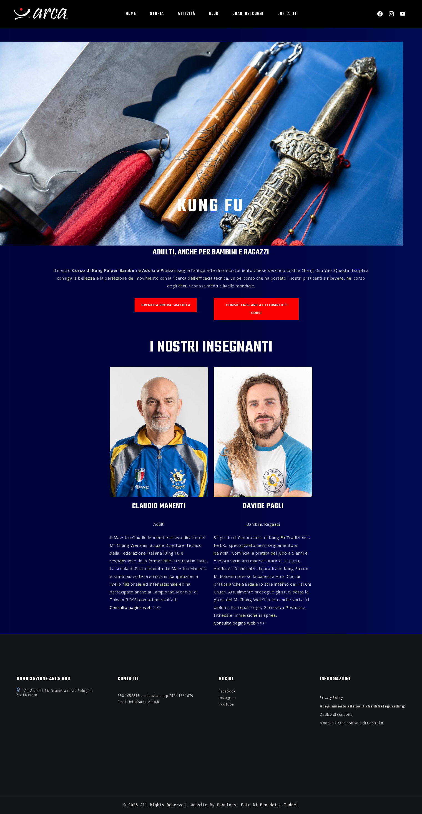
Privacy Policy (331, 697)
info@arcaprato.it (144, 702)
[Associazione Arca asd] (40, 13)
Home (131, 13)
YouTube (226, 704)
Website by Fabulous (213, 805)
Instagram (227, 697)
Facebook (227, 691)
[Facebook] (380, 14)
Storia (157, 13)
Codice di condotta (336, 714)
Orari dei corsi (247, 13)
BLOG (213, 13)
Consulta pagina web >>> (135, 607)
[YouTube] (402, 14)
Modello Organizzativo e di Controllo (351, 723)
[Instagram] (391, 14)
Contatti (286, 13)
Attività (186, 13)
